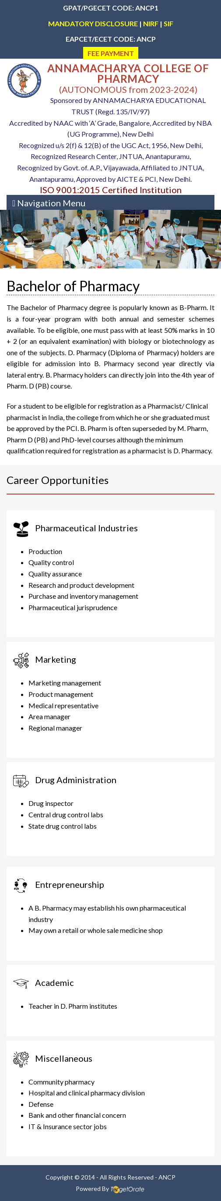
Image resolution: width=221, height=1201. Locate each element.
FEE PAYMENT (111, 53)
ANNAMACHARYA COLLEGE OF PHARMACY (128, 73)
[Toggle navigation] (49, 202)
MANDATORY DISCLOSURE (93, 23)
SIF (168, 23)
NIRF (150, 23)
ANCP (166, 1177)
